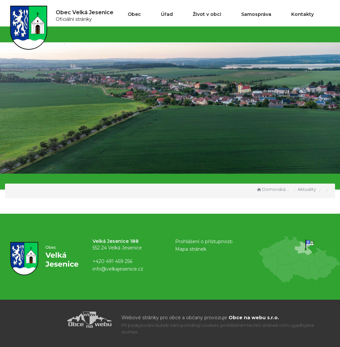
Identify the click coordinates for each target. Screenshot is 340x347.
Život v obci (207, 14)
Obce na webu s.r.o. (254, 318)
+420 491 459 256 (112, 261)
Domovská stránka (273, 189)
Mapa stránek (190, 249)
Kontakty (302, 14)
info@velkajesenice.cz (118, 269)
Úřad (167, 14)
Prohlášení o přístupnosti (204, 241)
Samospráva (256, 14)
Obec (134, 14)
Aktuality (307, 189)
